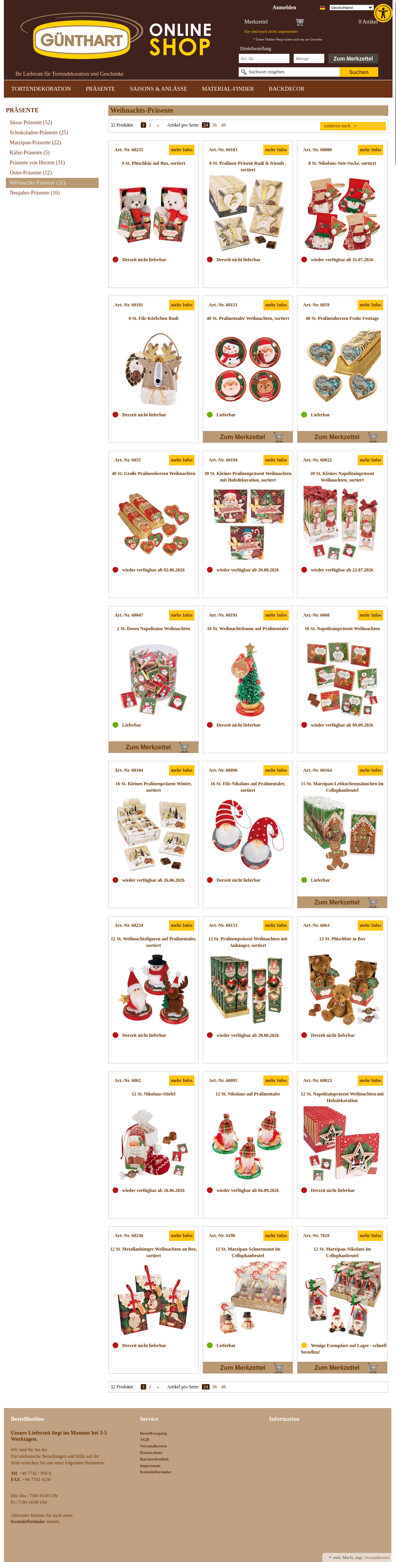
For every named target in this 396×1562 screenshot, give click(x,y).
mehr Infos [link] (182, 149)
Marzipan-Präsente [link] (35, 142)
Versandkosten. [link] (377, 1557)
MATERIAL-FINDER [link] (228, 89)
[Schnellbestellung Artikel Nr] (264, 58)
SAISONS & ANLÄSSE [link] (158, 89)
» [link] (158, 125)
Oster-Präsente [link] (31, 173)
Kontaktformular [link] (156, 1471)
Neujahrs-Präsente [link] (35, 193)
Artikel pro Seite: (183, 125)
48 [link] (223, 125)
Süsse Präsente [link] (31, 122)
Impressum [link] (150, 1465)
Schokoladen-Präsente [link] (39, 132)
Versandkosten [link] (153, 1446)
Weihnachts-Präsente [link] (37, 183)
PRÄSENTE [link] (100, 89)
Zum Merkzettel (353, 59)
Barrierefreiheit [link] (154, 1459)
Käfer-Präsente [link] (30, 153)
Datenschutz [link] (151, 1452)
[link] (384, 13)
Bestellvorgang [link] (153, 1433)
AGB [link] (144, 1439)
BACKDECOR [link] (287, 89)
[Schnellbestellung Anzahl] (309, 58)
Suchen (359, 72)
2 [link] (150, 125)
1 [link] (143, 125)
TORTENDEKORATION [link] (41, 89)
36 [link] (214, 125)
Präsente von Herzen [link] (37, 163)
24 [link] (205, 125)
